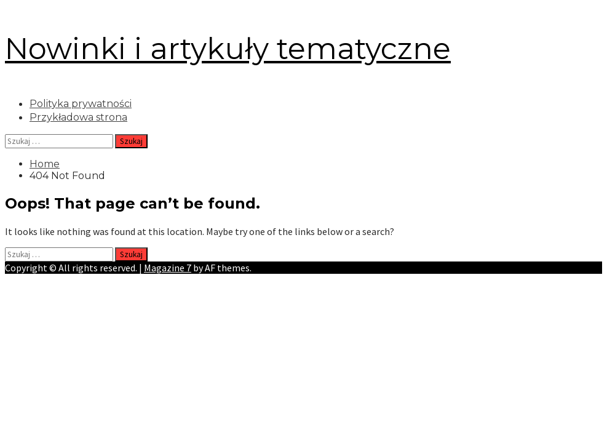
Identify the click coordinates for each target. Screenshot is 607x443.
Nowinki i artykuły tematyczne (228, 48)
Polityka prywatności (81, 104)
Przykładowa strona (78, 117)
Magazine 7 (167, 267)
